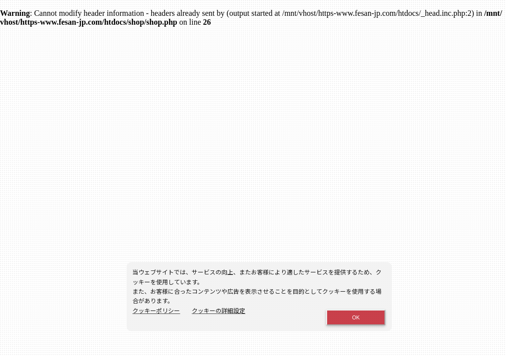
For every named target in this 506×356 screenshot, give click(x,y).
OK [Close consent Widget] (356, 317)
